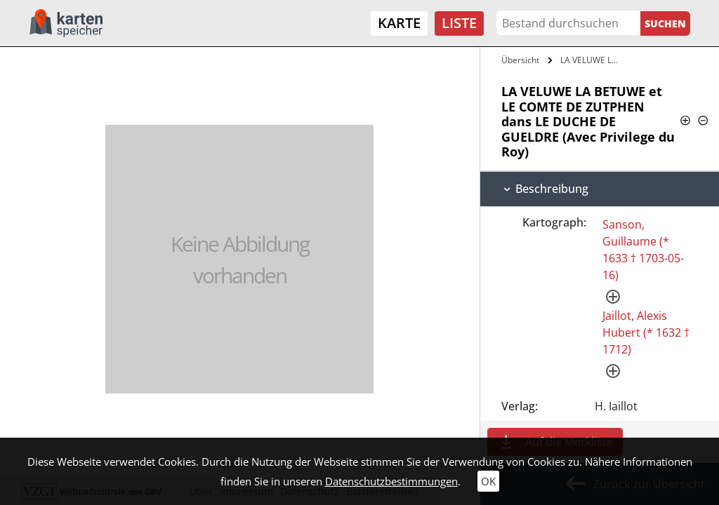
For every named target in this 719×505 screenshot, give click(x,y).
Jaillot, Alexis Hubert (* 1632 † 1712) (646, 332)
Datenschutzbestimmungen (391, 481)
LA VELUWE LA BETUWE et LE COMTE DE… (592, 60)
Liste (459, 22)
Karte (399, 22)
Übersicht (520, 60)
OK (488, 481)
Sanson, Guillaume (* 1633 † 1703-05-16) (643, 250)
